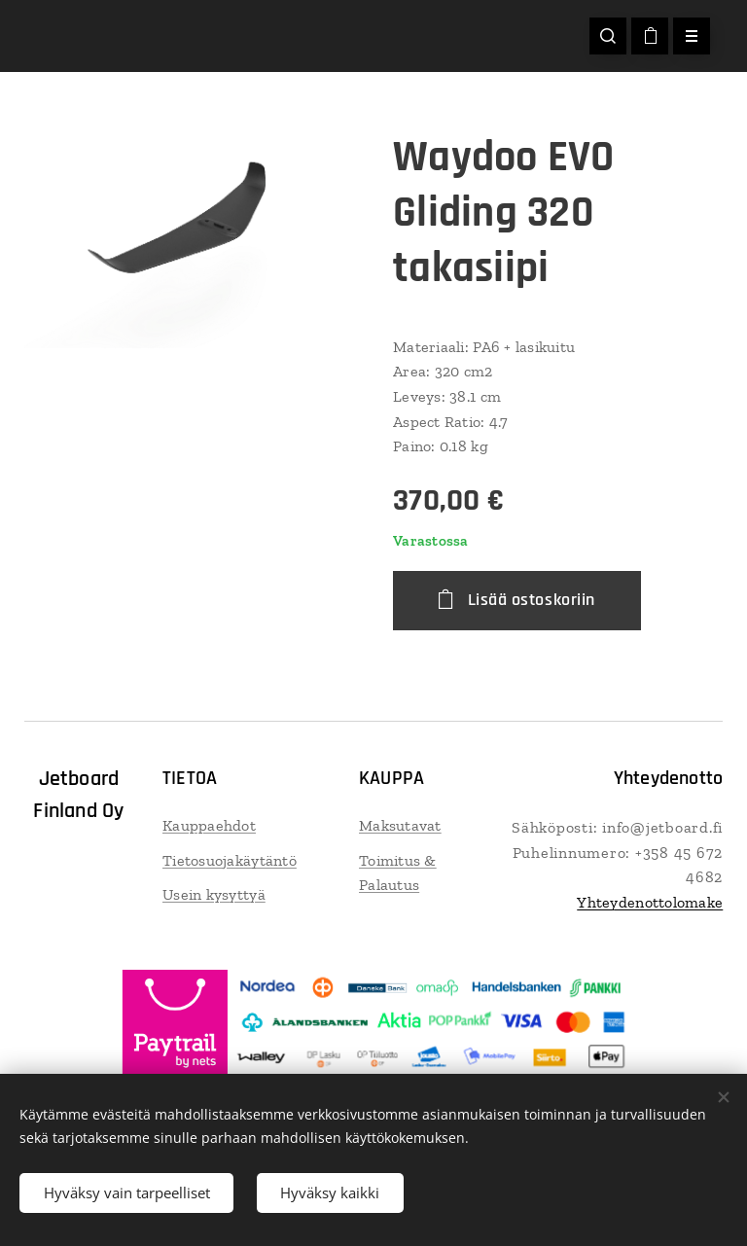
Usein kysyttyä (214, 894)
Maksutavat (400, 825)
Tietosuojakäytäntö (229, 860)
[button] (607, 36)
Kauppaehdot (209, 825)
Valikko (685, 36)
